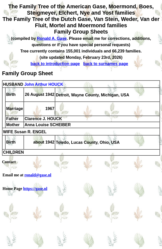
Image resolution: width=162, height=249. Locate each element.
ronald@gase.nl (37, 175)
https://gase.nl (35, 188)
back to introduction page (55, 64)
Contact (9, 162)
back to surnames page (105, 64)
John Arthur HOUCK (43, 84)
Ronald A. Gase (52, 38)
